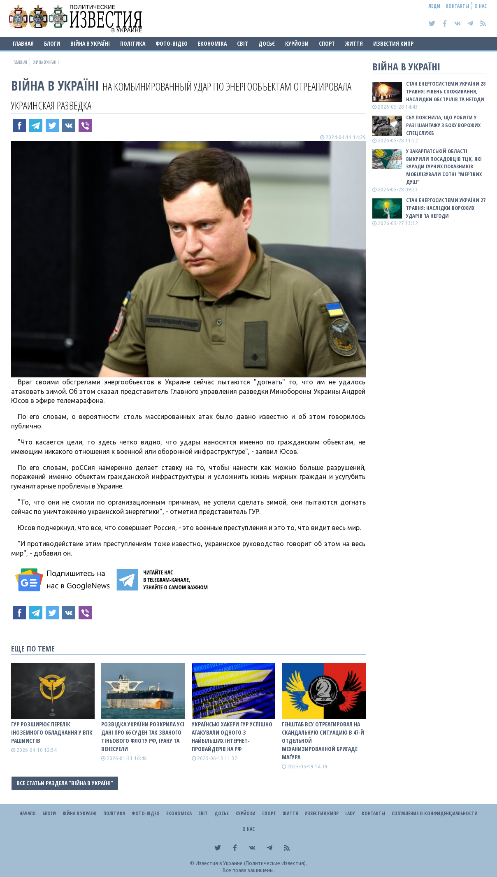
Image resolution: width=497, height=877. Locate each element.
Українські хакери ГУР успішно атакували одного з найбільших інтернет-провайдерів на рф (232, 736)
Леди (434, 5)
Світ (242, 43)
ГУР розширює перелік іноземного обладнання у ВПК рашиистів (52, 732)
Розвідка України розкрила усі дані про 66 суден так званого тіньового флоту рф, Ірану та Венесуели (142, 736)
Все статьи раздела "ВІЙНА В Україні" (64, 783)
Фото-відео (172, 43)
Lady (350, 813)
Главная (23, 43)
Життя (354, 43)
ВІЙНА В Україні (90, 43)
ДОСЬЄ (266, 43)
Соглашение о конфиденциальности (435, 813)
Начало (27, 813)
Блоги (52, 43)
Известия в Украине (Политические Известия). (251, 863)
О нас (480, 5)
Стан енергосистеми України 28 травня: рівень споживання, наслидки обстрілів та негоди (445, 91)
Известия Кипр (393, 43)
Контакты (457, 5)
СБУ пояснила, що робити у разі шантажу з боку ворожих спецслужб (443, 125)
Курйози (297, 43)
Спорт (327, 43)
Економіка (212, 43)
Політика (132, 43)
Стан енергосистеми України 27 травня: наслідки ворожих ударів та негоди (445, 207)
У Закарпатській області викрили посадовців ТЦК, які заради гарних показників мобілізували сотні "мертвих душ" (444, 166)
